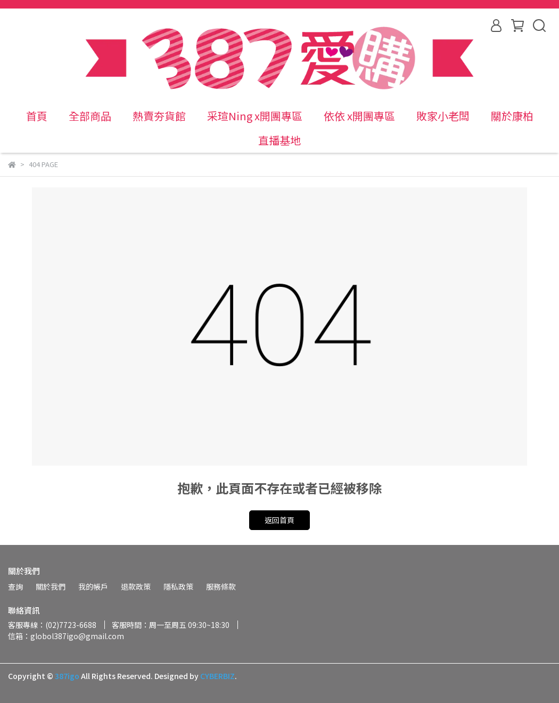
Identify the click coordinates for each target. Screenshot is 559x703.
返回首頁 (279, 520)
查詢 (15, 586)
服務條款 (221, 586)
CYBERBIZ (217, 676)
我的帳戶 (93, 586)
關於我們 (50, 586)
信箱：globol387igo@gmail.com (66, 636)
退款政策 (136, 586)
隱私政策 (178, 586)
